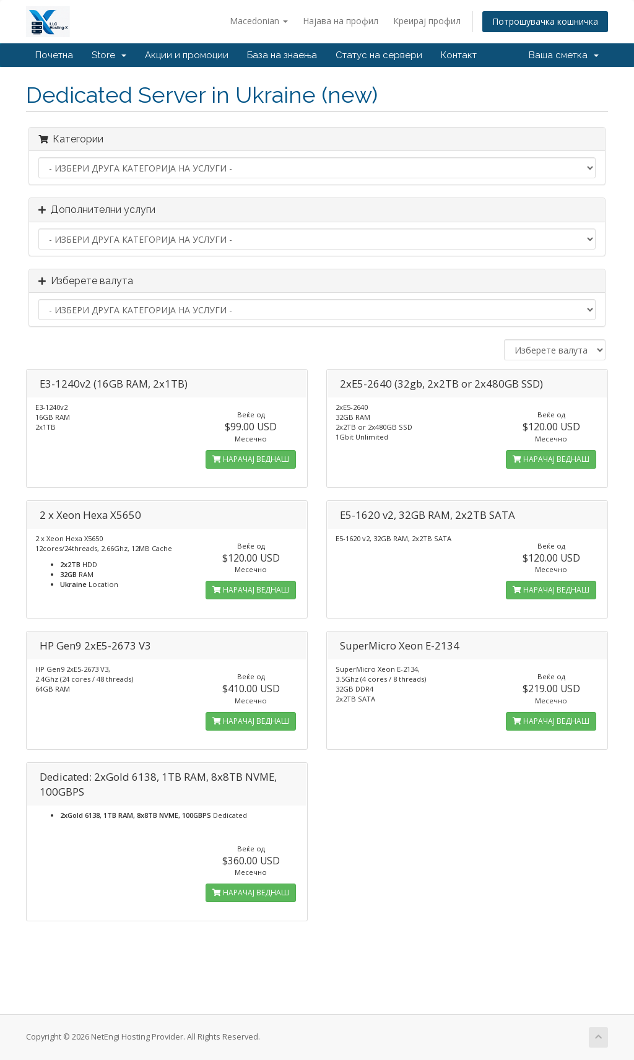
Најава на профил (340, 21)
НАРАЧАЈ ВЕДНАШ (250, 459)
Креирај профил (427, 21)
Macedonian (259, 21)
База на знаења (282, 55)
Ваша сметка (564, 55)
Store (109, 55)
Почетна (54, 55)
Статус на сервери (379, 55)
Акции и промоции (186, 55)
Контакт (459, 55)
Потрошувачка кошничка (545, 21)
